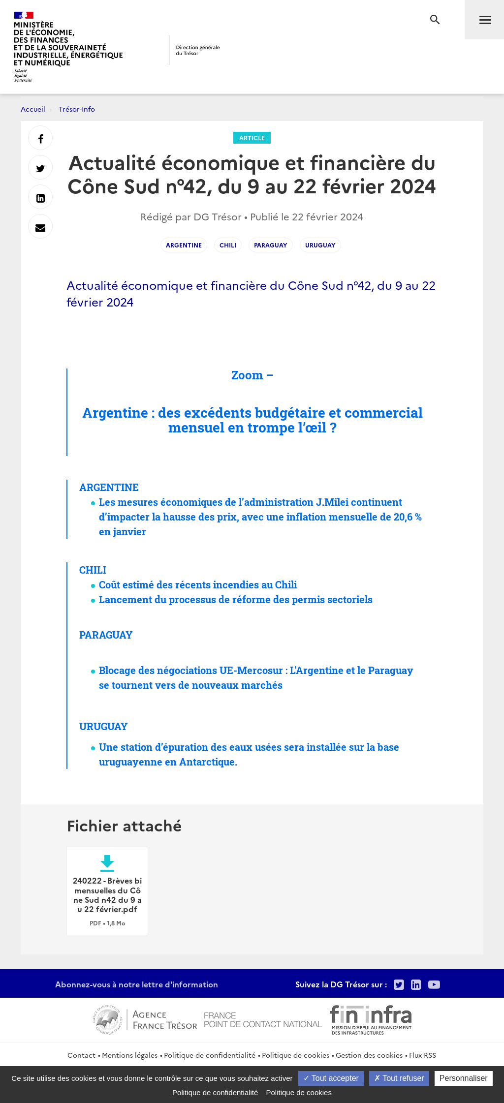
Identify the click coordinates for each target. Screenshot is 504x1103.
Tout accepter (331, 1078)
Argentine (184, 245)
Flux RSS (422, 1055)
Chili (228, 245)
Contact (81, 1055)
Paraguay (270, 245)
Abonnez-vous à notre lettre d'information (136, 984)
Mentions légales (130, 1055)
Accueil (33, 109)
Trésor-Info (77, 109)
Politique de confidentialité (209, 1055)
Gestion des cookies (369, 1055)
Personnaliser (464, 1078)
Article (252, 137)
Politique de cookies (295, 1055)
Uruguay (320, 245)
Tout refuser (399, 1078)
